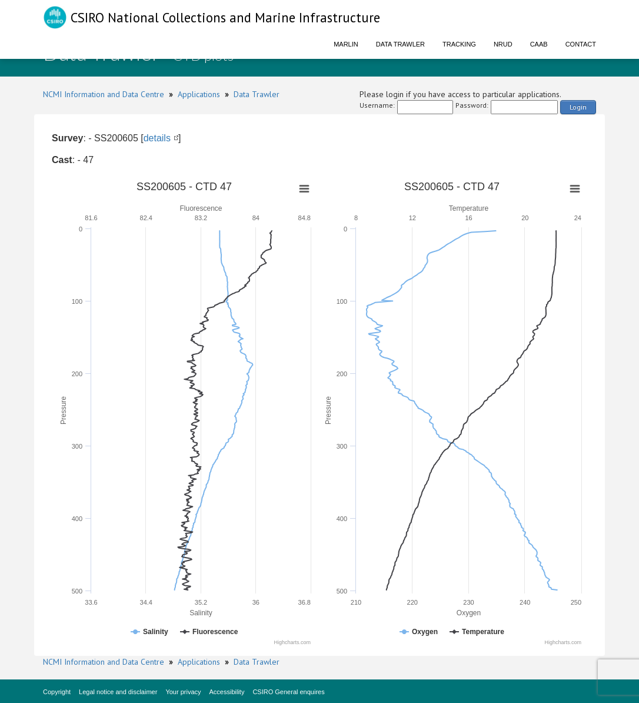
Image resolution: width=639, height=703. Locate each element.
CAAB (539, 44)
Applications (199, 94)
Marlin (346, 44)
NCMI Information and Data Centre (103, 94)
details (157, 138)
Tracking (459, 44)
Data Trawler (400, 44)
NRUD (503, 44)
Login (578, 106)
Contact (580, 44)
